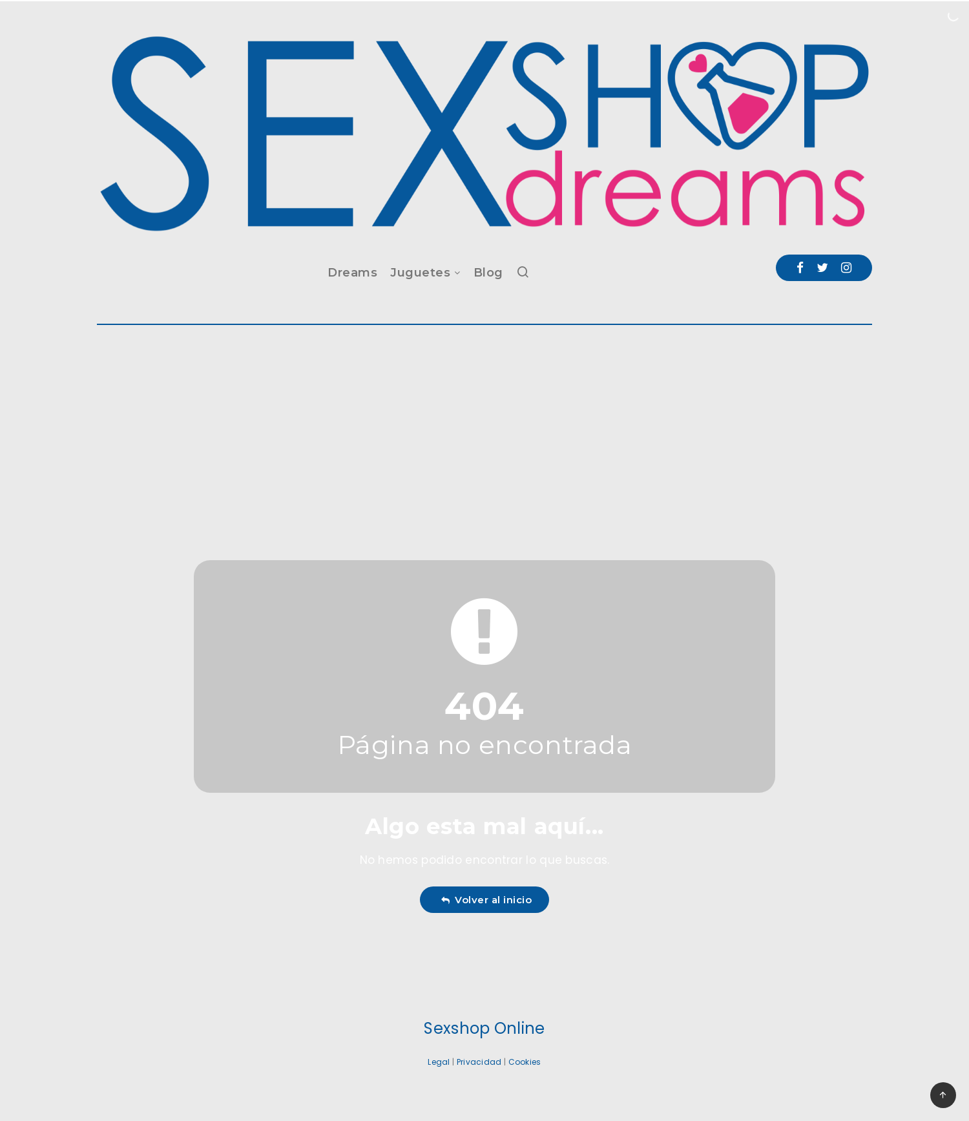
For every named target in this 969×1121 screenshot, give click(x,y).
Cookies (524, 1061)
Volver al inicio (486, 900)
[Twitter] (822, 268)
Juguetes (420, 273)
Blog (488, 273)
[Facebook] (800, 268)
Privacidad (479, 1061)
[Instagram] (846, 268)
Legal (439, 1061)
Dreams (352, 273)
